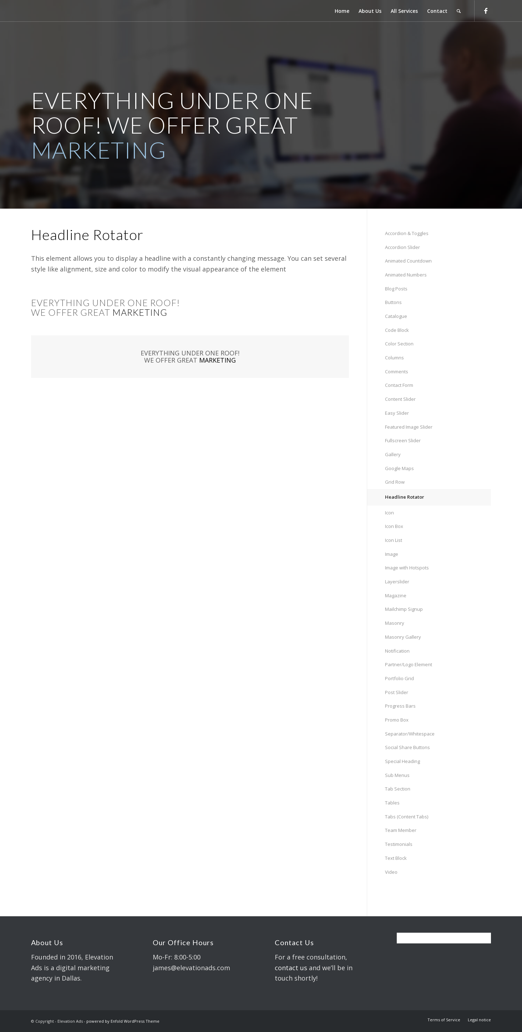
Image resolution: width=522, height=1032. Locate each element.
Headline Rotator (404, 497)
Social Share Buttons (407, 747)
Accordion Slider (402, 247)
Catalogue (396, 316)
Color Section (399, 343)
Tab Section (397, 789)
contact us (291, 967)
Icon (389, 512)
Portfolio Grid (399, 678)
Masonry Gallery (403, 637)
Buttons (393, 302)
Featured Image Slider (408, 427)
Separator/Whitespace (410, 734)
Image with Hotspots (407, 567)
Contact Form (399, 385)
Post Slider (396, 692)
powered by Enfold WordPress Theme (122, 1021)
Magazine (395, 595)
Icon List (393, 540)
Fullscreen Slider (403, 440)
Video (391, 872)
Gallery (393, 454)
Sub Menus (397, 775)
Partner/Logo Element (408, 664)
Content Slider (400, 399)
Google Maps (399, 468)
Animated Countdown (408, 261)
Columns (394, 357)
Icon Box (394, 526)
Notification (397, 651)
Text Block (396, 858)
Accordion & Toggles (407, 233)
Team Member (400, 830)
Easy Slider (397, 413)
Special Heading (402, 761)
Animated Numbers (406, 274)
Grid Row (395, 482)
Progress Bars (400, 706)
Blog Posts (396, 288)
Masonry (394, 623)
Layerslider (397, 581)
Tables (392, 802)
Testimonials (398, 844)
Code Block (397, 330)
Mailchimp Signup (404, 609)
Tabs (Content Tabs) (406, 816)
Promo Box (397, 720)
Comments (396, 371)
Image (391, 554)
